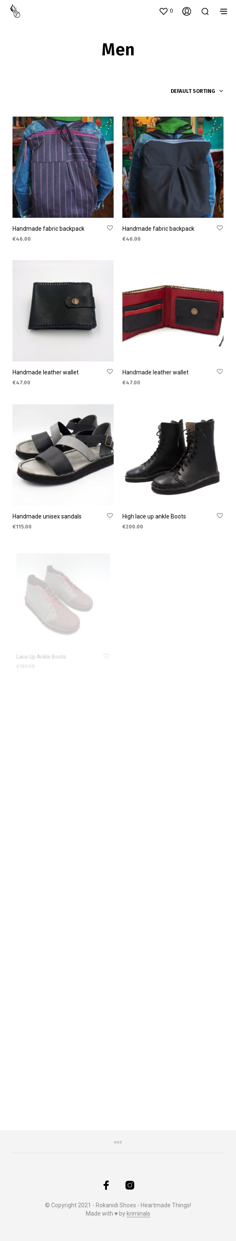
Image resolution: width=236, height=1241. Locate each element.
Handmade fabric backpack (48, 228)
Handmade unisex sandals (47, 516)
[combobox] (182, 91)
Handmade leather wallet (45, 372)
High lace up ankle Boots (155, 514)
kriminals (138, 1214)
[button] (166, 11)
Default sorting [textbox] (193, 91)
